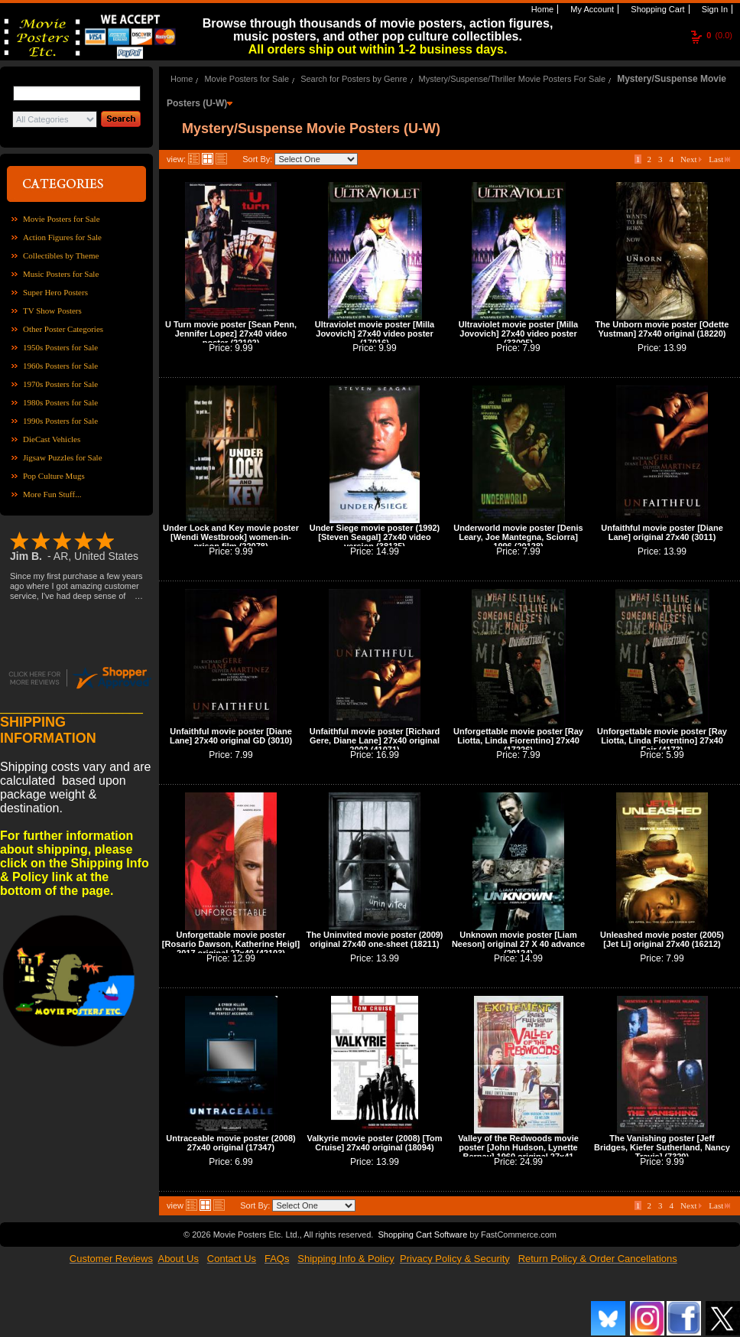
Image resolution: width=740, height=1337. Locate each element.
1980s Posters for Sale (60, 402)
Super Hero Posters (55, 292)
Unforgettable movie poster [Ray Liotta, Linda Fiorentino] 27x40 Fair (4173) (662, 740)
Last (719, 159)
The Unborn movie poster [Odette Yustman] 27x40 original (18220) (662, 329)
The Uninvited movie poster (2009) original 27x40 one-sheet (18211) (374, 939)
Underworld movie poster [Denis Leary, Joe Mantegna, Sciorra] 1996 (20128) (518, 537)
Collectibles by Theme (61, 255)
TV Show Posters (52, 310)
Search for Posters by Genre (353, 78)
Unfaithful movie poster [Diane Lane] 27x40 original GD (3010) (231, 736)
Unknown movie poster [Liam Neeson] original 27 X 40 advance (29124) (518, 944)
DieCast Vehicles (51, 439)
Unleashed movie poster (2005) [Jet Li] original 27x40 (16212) (662, 939)
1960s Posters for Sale (60, 365)
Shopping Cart (656, 9)
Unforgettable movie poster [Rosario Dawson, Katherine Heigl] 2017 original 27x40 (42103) (231, 944)
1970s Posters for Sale (60, 384)
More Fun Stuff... (52, 494)
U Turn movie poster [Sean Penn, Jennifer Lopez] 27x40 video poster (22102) (231, 333)
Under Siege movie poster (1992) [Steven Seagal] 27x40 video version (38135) (375, 537)
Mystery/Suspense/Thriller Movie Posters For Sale (512, 78)
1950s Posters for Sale (60, 347)
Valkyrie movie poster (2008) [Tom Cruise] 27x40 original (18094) (374, 1143)
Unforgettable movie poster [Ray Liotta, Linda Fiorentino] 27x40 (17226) (518, 740)
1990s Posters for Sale (60, 420)
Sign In (713, 9)
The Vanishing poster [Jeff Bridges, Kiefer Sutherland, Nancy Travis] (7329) (662, 1147)
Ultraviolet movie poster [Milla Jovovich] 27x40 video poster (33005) (518, 333)
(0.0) (719, 35)
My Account (591, 9)
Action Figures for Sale (62, 237)
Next (691, 159)
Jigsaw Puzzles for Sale (62, 457)
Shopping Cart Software (422, 1234)
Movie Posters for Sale (61, 218)
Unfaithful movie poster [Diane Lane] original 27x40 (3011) (662, 532)
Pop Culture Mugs (54, 475)
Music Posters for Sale (61, 273)
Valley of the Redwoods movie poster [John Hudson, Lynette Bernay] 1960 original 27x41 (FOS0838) (518, 1152)
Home (541, 9)
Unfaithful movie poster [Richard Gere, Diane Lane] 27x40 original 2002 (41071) (375, 740)
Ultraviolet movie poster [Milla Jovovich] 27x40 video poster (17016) (374, 333)
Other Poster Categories (63, 328)
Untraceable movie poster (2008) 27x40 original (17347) (230, 1143)
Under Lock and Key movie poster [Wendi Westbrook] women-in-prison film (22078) (231, 537)
